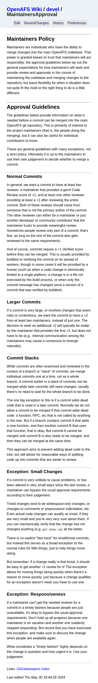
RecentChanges (36, 23)
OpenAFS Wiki (24, 9)
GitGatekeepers (28, 668)
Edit (17, 23)
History (58, 23)
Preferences (77, 23)
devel (52, 9)
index (45, 668)
